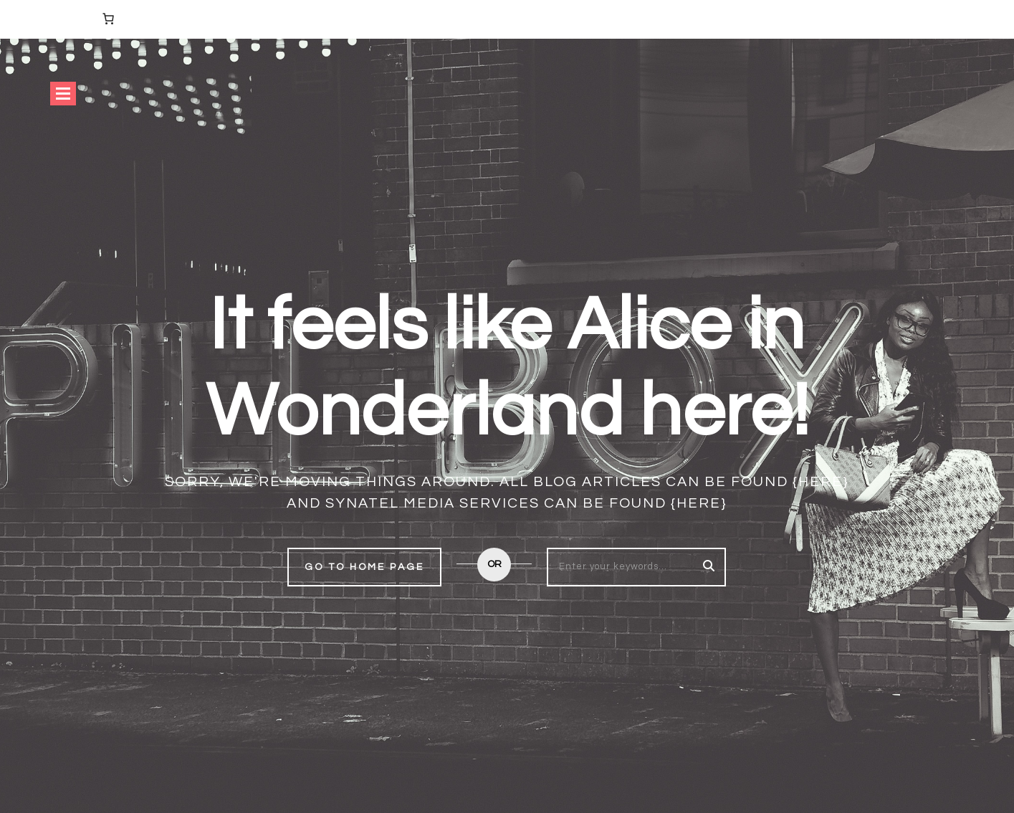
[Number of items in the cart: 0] (108, 18)
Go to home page (364, 567)
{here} (821, 482)
